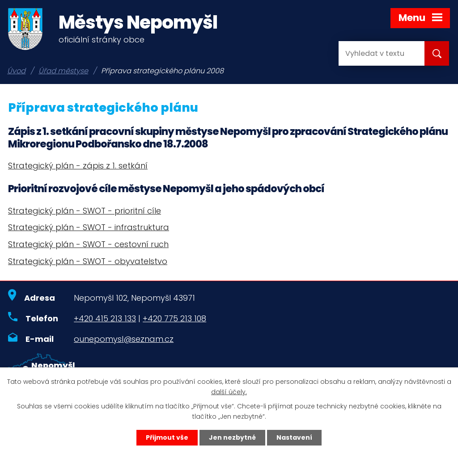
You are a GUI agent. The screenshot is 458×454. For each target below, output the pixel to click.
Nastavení (294, 437)
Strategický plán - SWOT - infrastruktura (88, 227)
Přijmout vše (167, 437)
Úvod (16, 71)
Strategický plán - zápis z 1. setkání (78, 165)
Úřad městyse (63, 71)
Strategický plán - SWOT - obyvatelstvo (87, 261)
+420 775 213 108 (174, 318)
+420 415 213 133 (105, 318)
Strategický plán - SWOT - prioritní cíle (84, 210)
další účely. (229, 391)
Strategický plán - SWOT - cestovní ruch (88, 244)
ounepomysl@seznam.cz (124, 339)
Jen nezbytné (232, 437)
